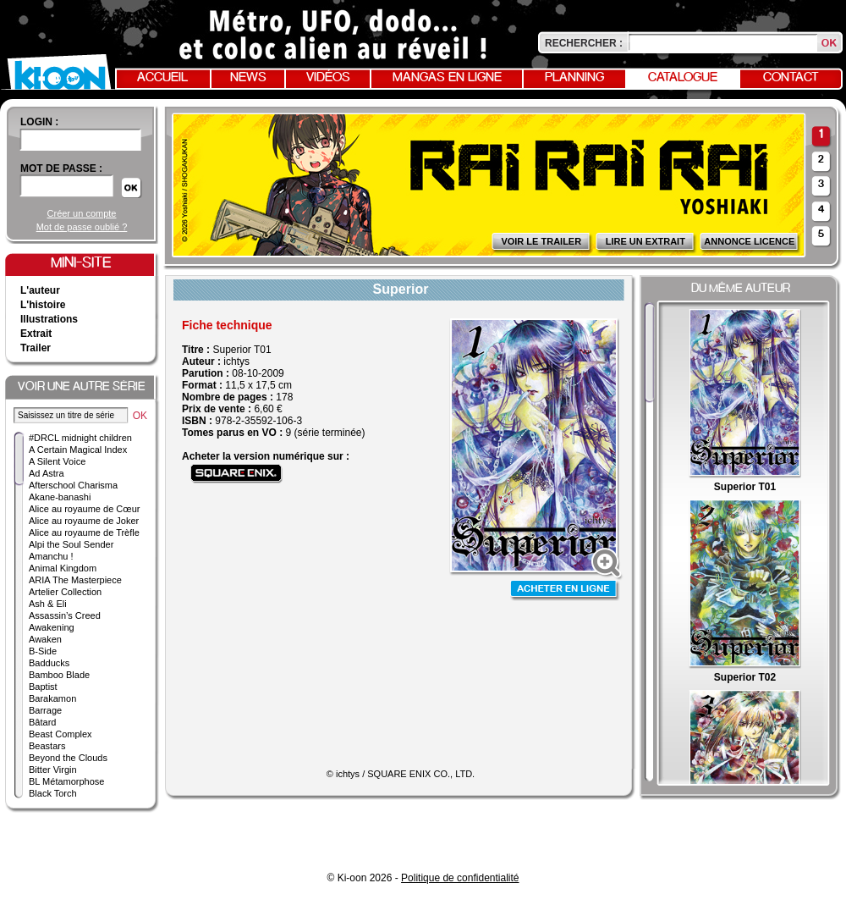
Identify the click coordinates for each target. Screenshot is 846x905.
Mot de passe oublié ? (82, 227)
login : (39, 122)
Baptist (43, 687)
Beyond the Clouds (68, 758)
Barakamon (52, 698)
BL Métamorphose (66, 781)
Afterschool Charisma (73, 485)
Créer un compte (82, 213)
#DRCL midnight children (80, 438)
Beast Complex (60, 734)
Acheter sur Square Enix (236, 473)
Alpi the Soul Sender (71, 544)
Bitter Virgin (53, 769)
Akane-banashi (60, 497)
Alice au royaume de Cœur (84, 509)
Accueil (162, 78)
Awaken (45, 639)
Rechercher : (584, 43)
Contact (791, 78)
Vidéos (328, 78)
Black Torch (53, 793)
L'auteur (40, 290)
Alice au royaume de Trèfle (84, 532)
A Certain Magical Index (78, 449)
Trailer (35, 348)
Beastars (47, 746)
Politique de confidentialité (460, 878)
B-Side (43, 651)
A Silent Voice (57, 461)
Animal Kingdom (62, 568)
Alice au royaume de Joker (84, 521)
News (248, 78)
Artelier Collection (65, 592)
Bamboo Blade (59, 675)
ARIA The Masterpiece (75, 580)
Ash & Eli (48, 604)
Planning (574, 78)
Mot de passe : (61, 168)
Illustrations (49, 319)
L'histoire (43, 305)
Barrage (45, 710)
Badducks (49, 663)
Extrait (36, 333)
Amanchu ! (51, 556)
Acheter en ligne (565, 590)
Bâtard (42, 722)
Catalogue (682, 78)
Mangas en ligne (447, 78)
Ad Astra (46, 473)
